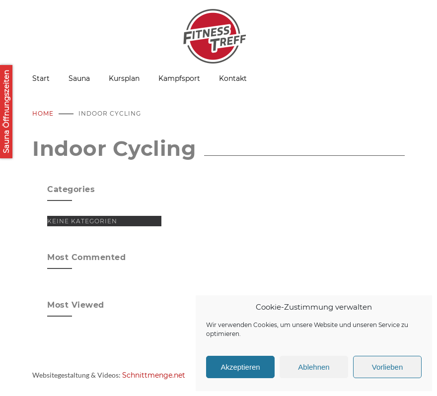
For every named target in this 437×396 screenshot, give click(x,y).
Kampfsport (179, 78)
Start (41, 78)
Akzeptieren (240, 367)
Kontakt (233, 78)
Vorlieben (387, 367)
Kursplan (124, 78)
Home (43, 113)
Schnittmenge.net (153, 375)
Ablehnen (313, 367)
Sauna (79, 78)
